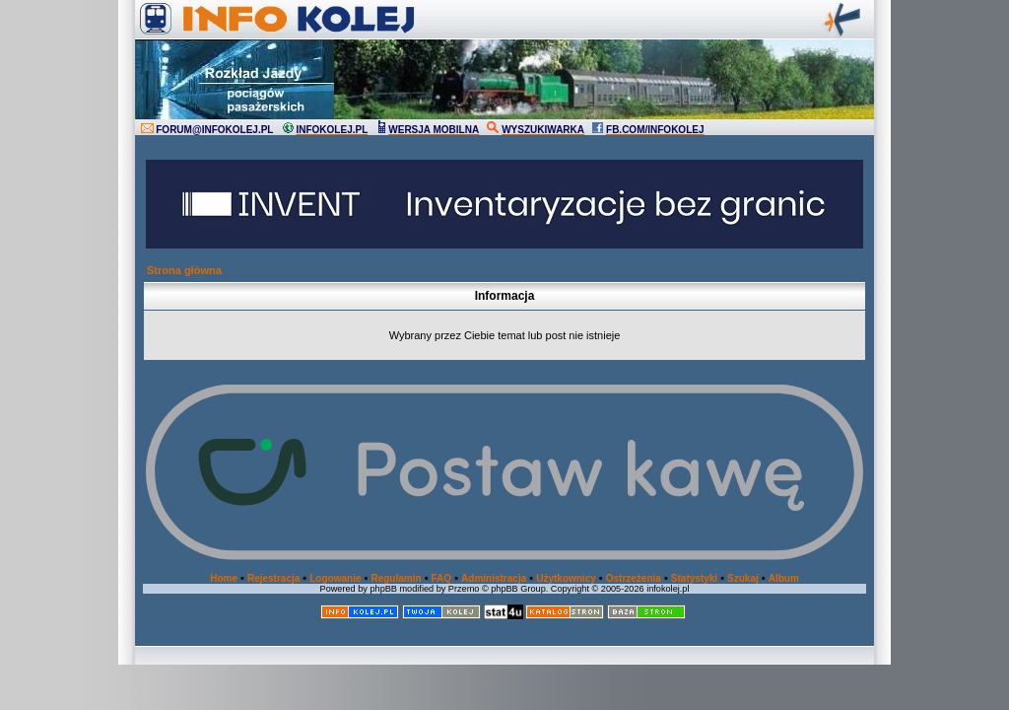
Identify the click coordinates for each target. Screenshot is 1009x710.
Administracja (493, 578)
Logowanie (335, 578)
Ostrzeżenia (633, 578)
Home (223, 578)
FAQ (442, 578)
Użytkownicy (566, 578)
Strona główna (184, 270)
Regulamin (395, 578)
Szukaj (743, 578)
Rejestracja (273, 578)
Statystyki (694, 578)
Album (784, 578)
